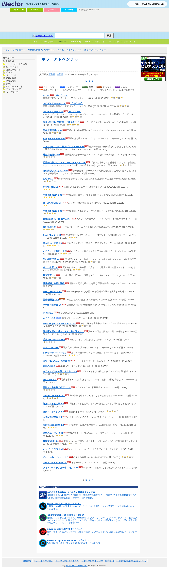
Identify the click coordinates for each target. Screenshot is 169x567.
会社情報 (27, 560)
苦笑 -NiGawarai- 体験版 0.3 (57, 361)
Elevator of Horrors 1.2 (55, 353)
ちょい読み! (83, 10)
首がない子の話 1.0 (52, 243)
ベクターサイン (69, 10)
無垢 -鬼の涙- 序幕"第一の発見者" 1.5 (61, 122)
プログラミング (13, 89)
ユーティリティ (13, 67)
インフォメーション (43, 560)
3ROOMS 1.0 (50, 379)
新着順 (52, 74)
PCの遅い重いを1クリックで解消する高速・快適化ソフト (74, 543)
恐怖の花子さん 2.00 (53, 433)
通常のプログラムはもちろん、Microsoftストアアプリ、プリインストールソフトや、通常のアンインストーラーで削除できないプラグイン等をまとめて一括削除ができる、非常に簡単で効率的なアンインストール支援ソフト (92, 520)
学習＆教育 (11, 81)
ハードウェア (12, 92)
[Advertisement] (84, 21)
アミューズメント (14, 86)
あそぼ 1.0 (48, 313)
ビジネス (10, 72)
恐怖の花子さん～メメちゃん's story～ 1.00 (64, 162)
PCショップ (35, 10)
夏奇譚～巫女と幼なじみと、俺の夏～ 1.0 (63, 331)
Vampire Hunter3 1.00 (54, 138)
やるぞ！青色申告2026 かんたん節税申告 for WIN (71, 492)
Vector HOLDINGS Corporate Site (149, 4)
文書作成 (10, 61)
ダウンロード (19, 50)
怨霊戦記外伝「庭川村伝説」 (57, 219)
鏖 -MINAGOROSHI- (53, 203)
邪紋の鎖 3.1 (49, 366)
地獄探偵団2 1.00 (51, 154)
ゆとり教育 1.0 (50, 267)
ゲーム (60, 50)
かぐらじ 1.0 (49, 318)
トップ (6, 50)
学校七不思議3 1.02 (53, 130)
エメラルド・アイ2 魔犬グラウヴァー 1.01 (63, 146)
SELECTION (94, 10)
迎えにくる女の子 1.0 (53, 403)
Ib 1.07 (46, 95)
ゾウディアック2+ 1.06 (54, 103)
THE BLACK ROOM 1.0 (55, 462)
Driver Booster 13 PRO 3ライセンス (65, 529)
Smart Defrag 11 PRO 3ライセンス (64, 503)
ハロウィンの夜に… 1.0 (55, 251)
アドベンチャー (74, 50)
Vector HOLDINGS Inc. (76, 565)
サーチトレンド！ (44, 35)
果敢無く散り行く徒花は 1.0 (57, 387)
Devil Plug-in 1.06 (52, 235)
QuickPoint (52, 10)
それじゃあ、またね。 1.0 (56, 457)
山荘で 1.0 (48, 178)
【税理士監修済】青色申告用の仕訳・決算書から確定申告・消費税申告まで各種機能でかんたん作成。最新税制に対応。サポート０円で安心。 (92, 496)
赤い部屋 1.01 (50, 227)
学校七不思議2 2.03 (53, 211)
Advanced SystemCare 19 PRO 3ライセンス (69, 540)
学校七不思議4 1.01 (53, 195)
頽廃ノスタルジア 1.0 (53, 411)
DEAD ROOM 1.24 (52, 291)
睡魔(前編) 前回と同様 (54, 283)
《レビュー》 (61, 95)
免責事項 (109, 560)
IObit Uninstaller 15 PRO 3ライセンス (65, 515)
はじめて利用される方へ (67, 560)
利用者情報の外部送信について (131, 560)
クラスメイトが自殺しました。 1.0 (60, 371)
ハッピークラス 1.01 (53, 449)
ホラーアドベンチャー (95, 50)
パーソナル (11, 75)
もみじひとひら (51, 347)
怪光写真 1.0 (49, 275)
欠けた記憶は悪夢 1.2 (53, 425)
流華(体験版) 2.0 (51, 299)
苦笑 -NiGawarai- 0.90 (54, 339)
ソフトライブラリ (18, 10)
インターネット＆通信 (16, 64)
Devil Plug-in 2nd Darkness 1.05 (59, 323)
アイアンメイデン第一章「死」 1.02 (61, 467)
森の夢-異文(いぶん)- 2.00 (55, 170)
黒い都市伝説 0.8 (51, 259)
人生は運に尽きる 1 (53, 417)
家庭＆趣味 (11, 78)
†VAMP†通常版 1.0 (52, 305)
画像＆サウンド (13, 70)
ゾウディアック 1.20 (53, 111)
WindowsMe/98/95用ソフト (41, 50)
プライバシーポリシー (92, 560)
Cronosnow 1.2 (51, 187)
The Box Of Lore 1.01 (54, 395)
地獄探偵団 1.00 (51, 441)
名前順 (60, 74)
